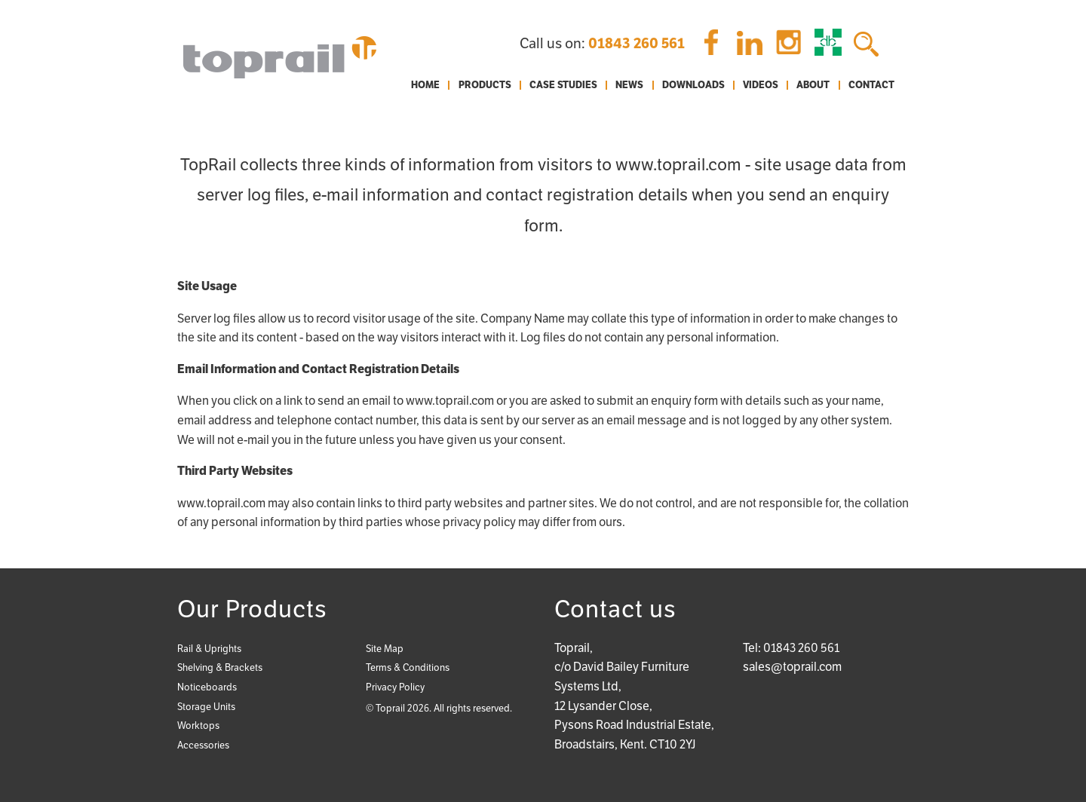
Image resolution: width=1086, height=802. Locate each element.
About (813, 85)
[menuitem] (425, 85)
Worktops (198, 725)
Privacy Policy (395, 687)
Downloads (693, 85)
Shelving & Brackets (219, 667)
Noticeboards (207, 687)
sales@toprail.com (792, 667)
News (629, 85)
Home (425, 85)
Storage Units (206, 706)
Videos (760, 85)
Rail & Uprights (209, 648)
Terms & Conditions (407, 667)
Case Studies (563, 85)
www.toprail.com (450, 401)
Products (485, 85)
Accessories (203, 745)
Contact (871, 85)
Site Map (384, 648)
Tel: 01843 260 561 (791, 648)
